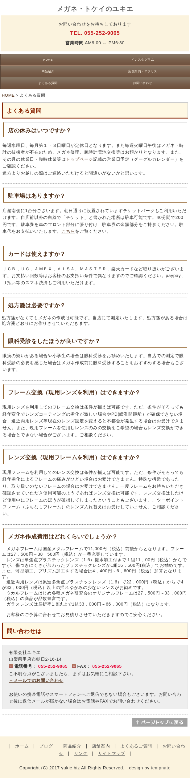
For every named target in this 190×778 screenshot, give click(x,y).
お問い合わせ (142, 83)
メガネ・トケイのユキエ (95, 8)
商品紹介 (48, 71)
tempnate (161, 767)
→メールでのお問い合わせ (36, 680)
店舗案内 (101, 746)
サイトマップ (111, 753)
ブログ (46, 746)
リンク (81, 753)
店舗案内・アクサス (142, 71)
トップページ (79, 159)
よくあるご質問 (136, 746)
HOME (47, 59)
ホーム (22, 746)
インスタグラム (142, 59)
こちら (68, 231)
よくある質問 (48, 83)
